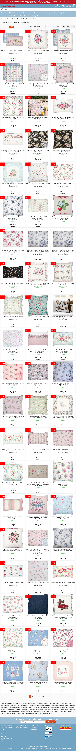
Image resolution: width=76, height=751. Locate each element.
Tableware (24, 13)
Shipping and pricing (7, 727)
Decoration (37, 13)
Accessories (4, 16)
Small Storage (46, 13)
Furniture (66, 13)
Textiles (54, 13)
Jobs (2, 742)
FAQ (2, 734)
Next (44, 696)
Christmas (17, 13)
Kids (21, 16)
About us (3, 732)
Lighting (59, 13)
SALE (11, 13)
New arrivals (4, 13)
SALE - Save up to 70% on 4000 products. (38, 2)
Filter (11, 26)
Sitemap (3, 736)
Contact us (4, 729)
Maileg (34, 16)
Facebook (34, 727)
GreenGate (27, 16)
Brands (39, 16)
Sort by (59, 26)
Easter (11, 16)
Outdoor (16, 16)
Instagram (34, 729)
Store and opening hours (6, 739)
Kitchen (31, 13)
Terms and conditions (22, 727)
